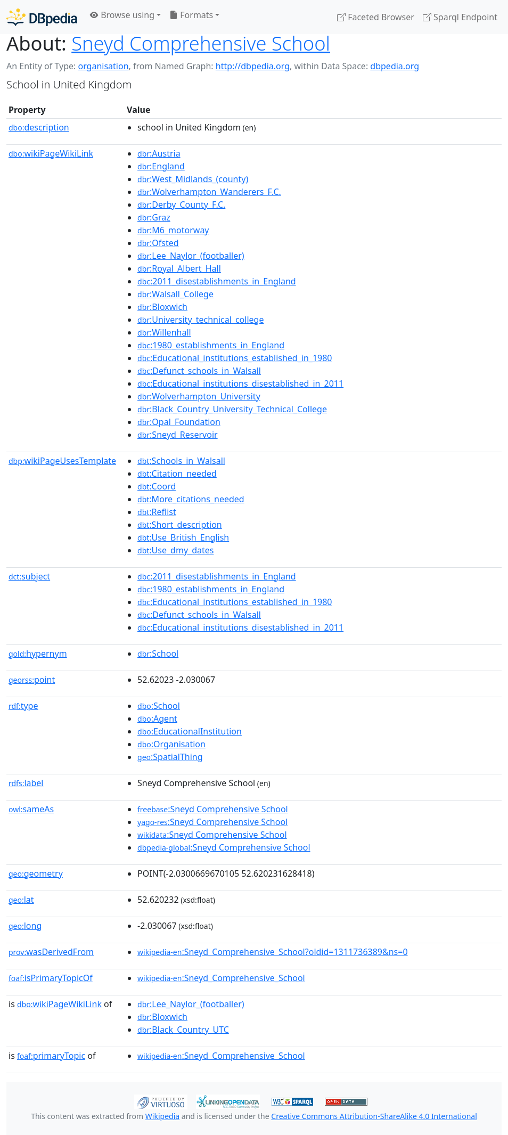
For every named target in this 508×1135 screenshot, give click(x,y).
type (23, 706)
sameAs (31, 809)
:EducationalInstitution (189, 731)
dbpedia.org (394, 66)
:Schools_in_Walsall (181, 461)
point (32, 679)
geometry (36, 873)
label (26, 783)
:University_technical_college (200, 319)
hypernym (38, 653)
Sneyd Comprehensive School (200, 43)
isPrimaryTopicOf (51, 978)
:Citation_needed (177, 473)
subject (29, 576)
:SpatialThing (170, 757)
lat (21, 899)
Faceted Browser (375, 17)
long (25, 926)
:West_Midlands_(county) (192, 179)
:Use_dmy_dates (175, 550)
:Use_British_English (183, 537)
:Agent (157, 718)
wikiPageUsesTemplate (62, 461)
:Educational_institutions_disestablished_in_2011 (240, 383)
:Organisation (171, 744)
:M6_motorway (173, 230)
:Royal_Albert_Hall (179, 268)
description (39, 127)
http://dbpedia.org (253, 66)
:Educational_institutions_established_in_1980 (234, 358)
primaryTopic (51, 1055)
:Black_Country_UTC (183, 1029)
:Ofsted (158, 243)
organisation (103, 66)
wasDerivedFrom (51, 952)
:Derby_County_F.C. (181, 204)
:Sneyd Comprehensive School (212, 809)
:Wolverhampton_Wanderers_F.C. (209, 192)
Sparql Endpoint (460, 17)
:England (161, 166)
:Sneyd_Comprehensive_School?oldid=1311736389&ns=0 (272, 952)
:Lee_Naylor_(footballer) (190, 256)
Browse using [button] (122, 15)
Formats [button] (191, 15)
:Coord (156, 486)
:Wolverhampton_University (198, 396)
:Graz (153, 217)
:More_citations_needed (190, 499)
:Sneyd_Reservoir (177, 434)
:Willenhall (164, 332)
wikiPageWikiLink (51, 153)
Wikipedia (162, 1116)
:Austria (159, 153)
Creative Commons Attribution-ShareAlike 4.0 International (374, 1116)
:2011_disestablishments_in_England (216, 281)
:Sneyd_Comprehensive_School (221, 978)
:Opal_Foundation (178, 422)
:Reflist (156, 512)
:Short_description (179, 524)
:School (157, 653)
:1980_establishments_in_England (210, 345)
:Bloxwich (162, 307)
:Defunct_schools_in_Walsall (199, 371)
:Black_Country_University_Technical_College (232, 409)
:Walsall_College (175, 294)
